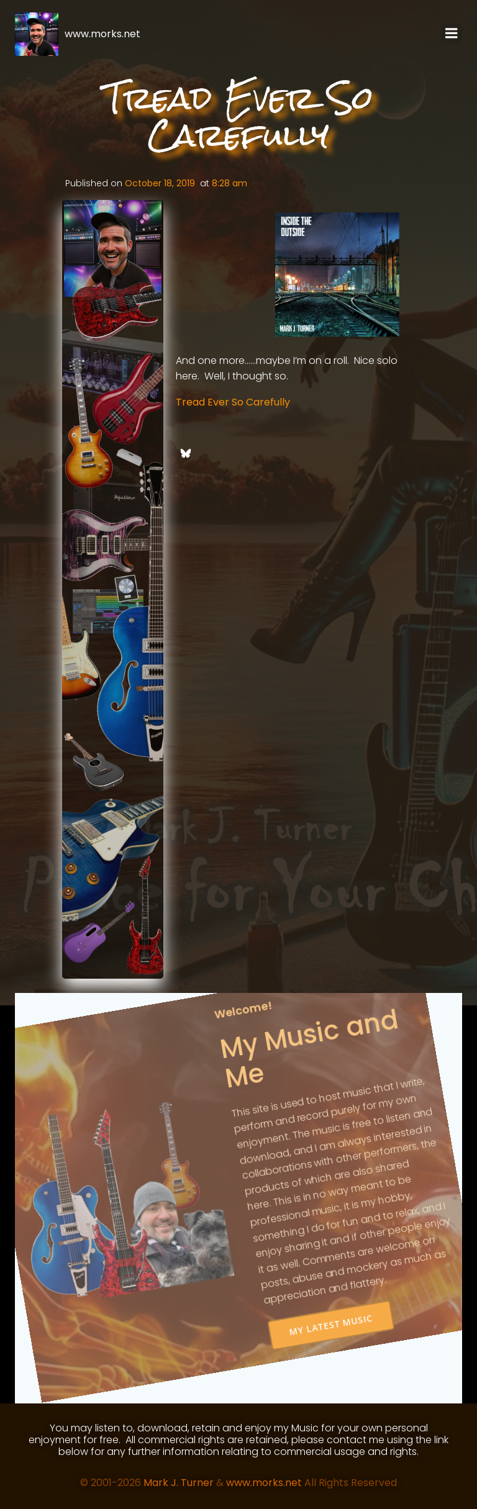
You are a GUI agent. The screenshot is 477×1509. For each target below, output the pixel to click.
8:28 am (229, 183)
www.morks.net (264, 1482)
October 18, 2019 (160, 183)
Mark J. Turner (178, 1482)
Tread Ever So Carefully (233, 402)
